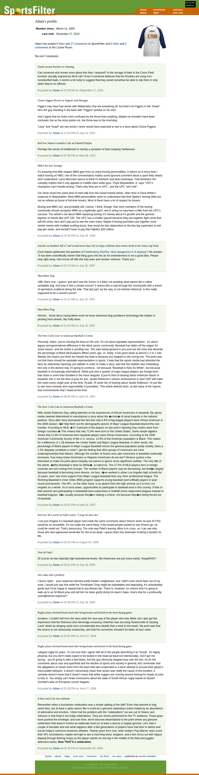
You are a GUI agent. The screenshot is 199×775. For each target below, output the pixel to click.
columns (178, 9)
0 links (60, 43)
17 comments (79, 43)
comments (159, 9)
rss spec (117, 756)
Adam (56, 90)
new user (178, 12)
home (143, 9)
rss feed (104, 756)
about (143, 12)
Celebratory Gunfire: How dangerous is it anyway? (116, 251)
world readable (147, 756)
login (156, 12)
